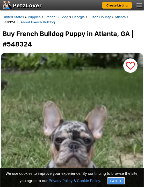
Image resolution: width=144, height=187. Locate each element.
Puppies (34, 17)
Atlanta (120, 17)
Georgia (78, 17)
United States (13, 17)
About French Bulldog (37, 22)
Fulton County (100, 17)
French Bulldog (56, 17)
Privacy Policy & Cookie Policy (74, 180)
